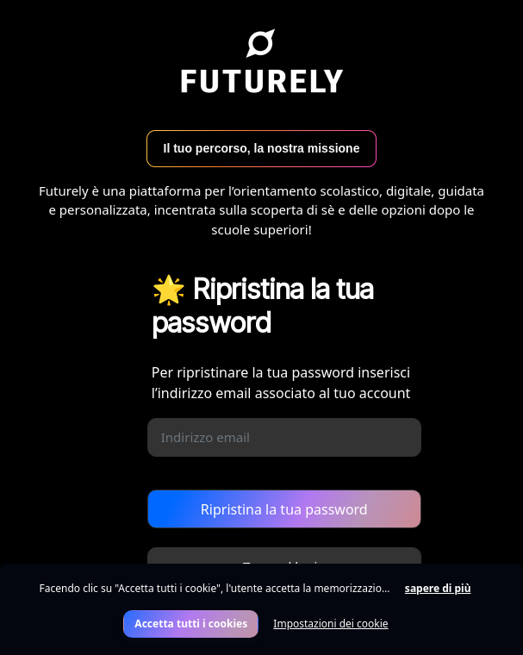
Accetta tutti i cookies (190, 623)
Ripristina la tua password (284, 509)
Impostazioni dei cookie (330, 623)
